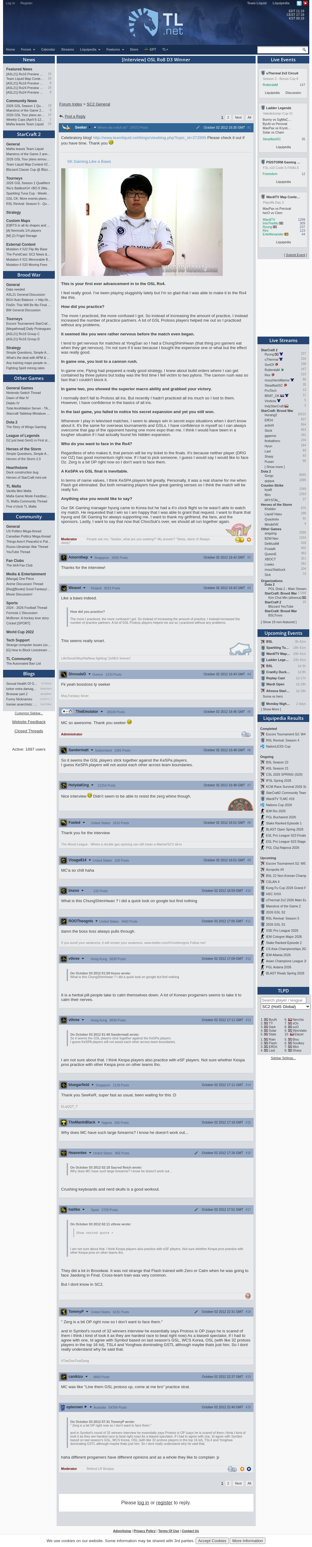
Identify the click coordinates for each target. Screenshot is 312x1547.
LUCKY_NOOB (45, 699)
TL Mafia (13, 486)
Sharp (269, 456)
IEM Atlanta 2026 (278, 955)
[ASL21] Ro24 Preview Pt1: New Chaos (25, 92)
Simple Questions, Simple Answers (28, 352)
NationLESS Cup (278, 746)
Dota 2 (12, 422)
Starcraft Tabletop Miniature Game (28, 413)
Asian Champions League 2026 (288, 961)
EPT (150, 50)
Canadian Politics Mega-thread (28, 536)
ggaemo (271, 436)
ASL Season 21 (277, 768)
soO (296, 1027)
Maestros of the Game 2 (283, 906)
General (13, 144)
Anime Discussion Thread (24, 584)
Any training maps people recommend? (28, 363)
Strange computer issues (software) (28, 645)
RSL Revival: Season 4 (282, 740)
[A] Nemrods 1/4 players (23, 230)
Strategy (13, 212)
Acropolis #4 (275, 869)
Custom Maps (18, 221)
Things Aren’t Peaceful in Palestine (28, 541)
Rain (272, 1039)
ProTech (271, 390)
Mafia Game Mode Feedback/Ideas (28, 496)
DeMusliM (272, 543)
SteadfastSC (272, 139)
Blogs (29, 673)
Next (238, 117)
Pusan (269, 461)
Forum (28, 49)
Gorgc (269, 475)
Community (29, 516)
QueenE (271, 554)
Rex (265, 230)
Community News (21, 101)
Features (115, 49)
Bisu (296, 1039)
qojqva (269, 481)
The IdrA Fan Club (19, 565)
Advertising (122, 1531)
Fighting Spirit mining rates (25, 368)
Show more (274, 467)
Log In (10, 3)
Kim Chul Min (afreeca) (285, 597)
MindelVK (272, 524)
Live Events (283, 59)
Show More (271, 709)
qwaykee (46, 693)
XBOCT (270, 559)
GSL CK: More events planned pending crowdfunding (28, 198)
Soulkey (298, 1043)
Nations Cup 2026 (279, 805)
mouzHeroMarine (277, 380)
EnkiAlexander (273, 234)
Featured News (19, 69)
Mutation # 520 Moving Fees (26, 264)
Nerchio (298, 1019)
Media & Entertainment (26, 574)
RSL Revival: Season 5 (282, 918)
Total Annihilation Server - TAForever (28, 408)
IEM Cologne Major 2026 (284, 936)
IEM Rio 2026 (276, 811)
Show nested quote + (94, 1233)
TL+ (165, 49)
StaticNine (45, 688)
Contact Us (190, 1531)
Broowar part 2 (17, 694)
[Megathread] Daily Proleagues (28, 328)
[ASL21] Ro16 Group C (23, 334)
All (249, 117)
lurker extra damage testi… (22, 689)
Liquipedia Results (283, 718)
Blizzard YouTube (281, 606)
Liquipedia (281, 3)
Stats (272, 1034)
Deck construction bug (22, 472)
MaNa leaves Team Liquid (25, 124)
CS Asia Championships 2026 (287, 949)
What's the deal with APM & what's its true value (28, 357)
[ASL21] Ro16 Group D (23, 339)
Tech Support (18, 640)
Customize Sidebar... (29, 713)
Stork (268, 430)
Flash (273, 1043)
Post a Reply (72, 116)
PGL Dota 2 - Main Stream (287, 589)
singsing (271, 533)
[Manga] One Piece (20, 579)
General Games (19, 388)
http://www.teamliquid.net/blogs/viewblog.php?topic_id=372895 (149, 137)
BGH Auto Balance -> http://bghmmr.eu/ (28, 300)
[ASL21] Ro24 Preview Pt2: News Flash (25, 88)
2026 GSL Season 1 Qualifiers (25, 106)
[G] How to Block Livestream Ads (28, 650)
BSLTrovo (275, 615)
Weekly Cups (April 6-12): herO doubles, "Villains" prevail (25, 119)
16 (49, 78)
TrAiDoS (46, 683)
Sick (268, 575)
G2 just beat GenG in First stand (28, 440)
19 (49, 105)
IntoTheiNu (270, 223)
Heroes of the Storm (23, 449)
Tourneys (14, 178)
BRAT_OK (272, 396)
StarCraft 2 (29, 134)
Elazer (299, 1034)
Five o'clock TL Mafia (21, 506)
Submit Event (295, 255)
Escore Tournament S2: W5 (286, 863)
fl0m (268, 495)
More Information (247, 1540)
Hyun (268, 446)
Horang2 (271, 415)
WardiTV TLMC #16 (280, 799)
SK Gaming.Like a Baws (89, 161)
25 (49, 124)
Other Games (29, 378)
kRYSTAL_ (273, 500)
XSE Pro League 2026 (282, 930)
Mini (296, 1047)
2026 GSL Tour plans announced (25, 115)
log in (143, 1503)
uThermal (271, 359)
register (164, 1503)
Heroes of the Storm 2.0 (23, 459)
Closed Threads (29, 731)
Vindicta (270, 401)
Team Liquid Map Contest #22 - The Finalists (25, 78)
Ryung (267, 227)
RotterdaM (270, 85)
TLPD (283, 991)
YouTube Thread (18, 552)
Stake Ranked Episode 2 (284, 943)
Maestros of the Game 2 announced (25, 110)
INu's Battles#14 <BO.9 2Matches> (28, 188)
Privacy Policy (144, 1531)
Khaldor (270, 509)
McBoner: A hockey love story (27, 618)
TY (271, 1023)
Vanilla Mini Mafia (19, 491)
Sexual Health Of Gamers (22, 683)
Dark (272, 1027)
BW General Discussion (23, 310)
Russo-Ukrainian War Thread (27, 546)
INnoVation (301, 1030)
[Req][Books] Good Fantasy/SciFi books (28, 589)
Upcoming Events (283, 633)
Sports (12, 603)
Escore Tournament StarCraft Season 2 (28, 323)
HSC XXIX (273, 894)
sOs (296, 1023)
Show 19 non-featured (279, 622)
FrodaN (270, 549)
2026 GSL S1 (275, 924)
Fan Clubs (15, 561)
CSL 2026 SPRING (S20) (284, 774)
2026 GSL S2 (275, 912)
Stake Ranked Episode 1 (284, 823)
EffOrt (269, 420)
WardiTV (269, 219)
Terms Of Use (168, 1531)
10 (49, 74)
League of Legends (23, 436)
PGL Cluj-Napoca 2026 (282, 847)
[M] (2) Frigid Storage (21, 236)
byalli (268, 489)
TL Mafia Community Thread (26, 501)
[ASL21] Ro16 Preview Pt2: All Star (25, 74)
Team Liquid (257, 3)
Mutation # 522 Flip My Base (27, 249)
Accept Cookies (212, 1540)
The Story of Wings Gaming (26, 427)
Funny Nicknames (19, 699)
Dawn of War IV (17, 398)
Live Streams (283, 340)
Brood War (29, 275)
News (29, 59)
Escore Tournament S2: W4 (286, 734)
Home (10, 49)
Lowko (269, 564)
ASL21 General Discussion (25, 294)
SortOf (269, 364)
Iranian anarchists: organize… (22, 704)
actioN (269, 425)
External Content (21, 244)
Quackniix (272, 519)
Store (134, 49)
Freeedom (270, 174)
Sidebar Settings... (283, 1058)
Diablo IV (13, 403)
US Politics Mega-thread (23, 531)
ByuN (273, 1019)
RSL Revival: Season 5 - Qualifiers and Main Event (28, 203)
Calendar (48, 49)
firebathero (272, 441)
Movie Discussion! (19, 594)
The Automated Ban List (23, 663)
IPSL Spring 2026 (278, 780)
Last (268, 451)
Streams (67, 49)
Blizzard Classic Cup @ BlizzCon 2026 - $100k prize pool (28, 169)
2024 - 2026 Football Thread (26, 607)
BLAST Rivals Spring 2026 (285, 973)
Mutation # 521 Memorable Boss (28, 259)
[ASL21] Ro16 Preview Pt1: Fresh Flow (25, 83)
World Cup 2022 (20, 632)
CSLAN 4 (272, 882)
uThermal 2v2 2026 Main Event (288, 900)
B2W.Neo (271, 538)
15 (49, 114)
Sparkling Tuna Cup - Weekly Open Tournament (28, 193)
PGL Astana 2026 (278, 967)
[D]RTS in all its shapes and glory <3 (28, 225)
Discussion (293, 93)
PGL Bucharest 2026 (281, 817)
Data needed (15, 289)
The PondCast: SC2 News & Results (28, 254)
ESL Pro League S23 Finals (286, 835)
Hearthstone (17, 468)
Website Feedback (28, 722)
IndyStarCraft (274, 406)
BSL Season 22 (277, 762)
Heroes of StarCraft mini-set (26, 477)
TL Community (19, 659)
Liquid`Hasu (273, 514)
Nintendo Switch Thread (23, 393)
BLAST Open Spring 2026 (284, 829)
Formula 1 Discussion (21, 613)
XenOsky (45, 704)
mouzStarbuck (275, 569)
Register (26, 3)
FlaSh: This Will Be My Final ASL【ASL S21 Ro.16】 (28, 305)
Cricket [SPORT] (18, 623)
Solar (272, 1030)
